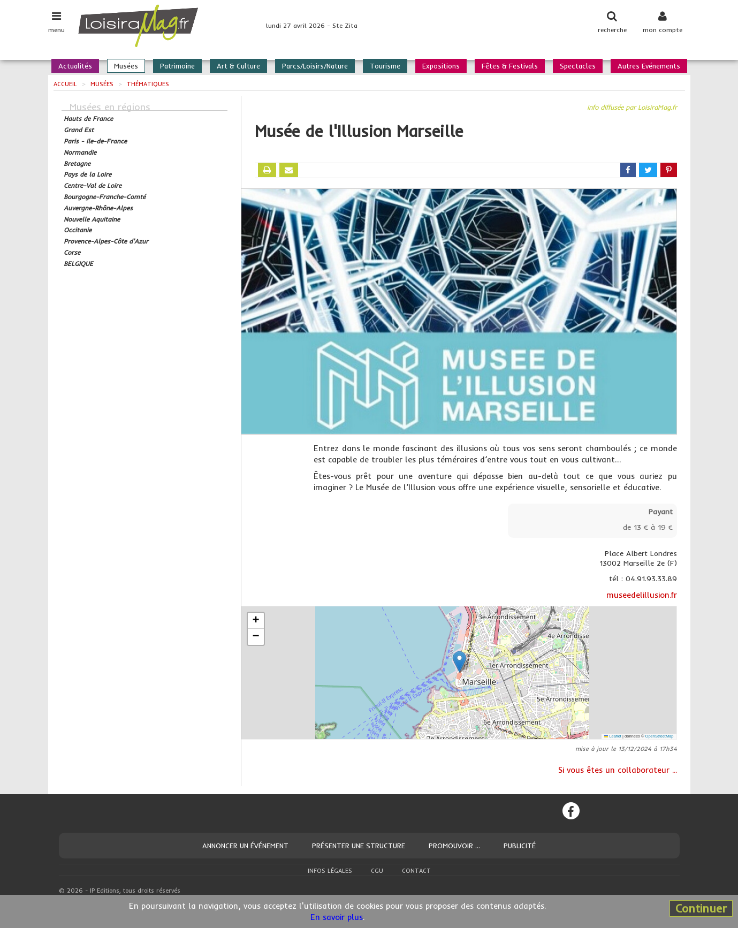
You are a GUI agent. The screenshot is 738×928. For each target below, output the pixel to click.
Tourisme (385, 66)
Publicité (520, 845)
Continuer (701, 908)
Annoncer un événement (245, 845)
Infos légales (330, 870)
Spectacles (578, 66)
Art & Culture (238, 66)
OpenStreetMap (659, 736)
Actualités (75, 66)
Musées (126, 66)
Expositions (441, 66)
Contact (416, 870)
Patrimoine (177, 66)
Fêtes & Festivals (510, 66)
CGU (377, 870)
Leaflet (612, 736)
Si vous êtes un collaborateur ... (617, 770)
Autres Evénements (649, 66)
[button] (459, 662)
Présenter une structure (358, 845)
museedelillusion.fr (641, 595)
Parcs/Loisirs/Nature (315, 66)
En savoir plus (336, 917)
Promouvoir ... (454, 845)
